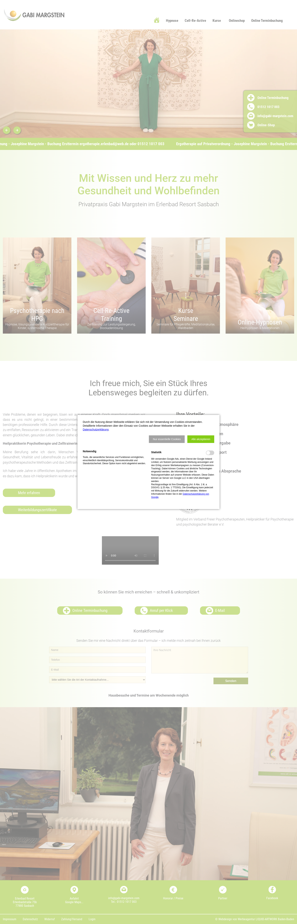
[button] (167, 439)
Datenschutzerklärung (96, 429)
